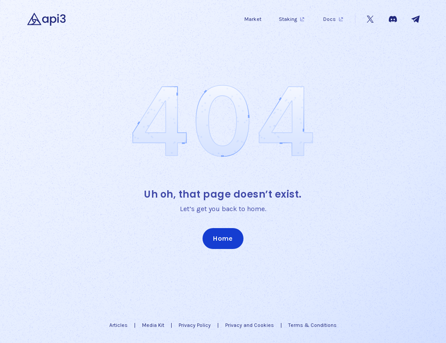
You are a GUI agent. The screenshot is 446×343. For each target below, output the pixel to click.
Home (223, 238)
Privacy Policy (195, 325)
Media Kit (153, 325)
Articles (118, 325)
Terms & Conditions (312, 325)
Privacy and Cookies (249, 325)
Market (252, 19)
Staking (292, 19)
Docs (334, 19)
